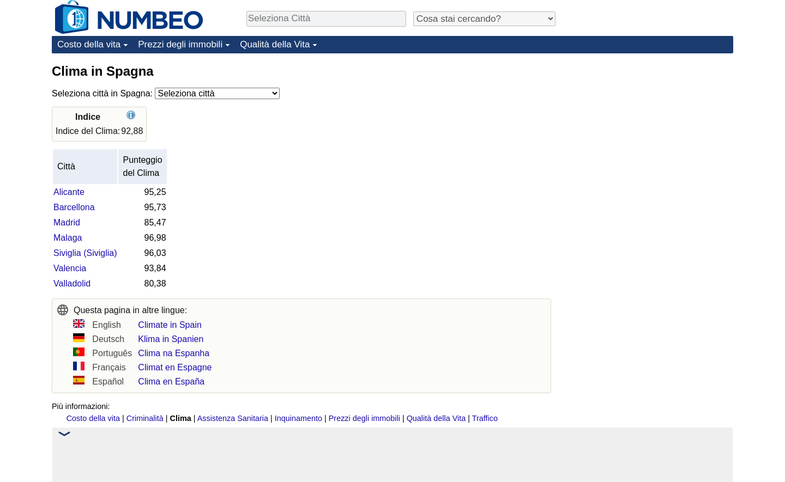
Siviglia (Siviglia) (85, 253)
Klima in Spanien (170, 339)
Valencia (69, 268)
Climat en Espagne (175, 367)
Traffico (485, 418)
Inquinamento (298, 418)
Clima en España (171, 381)
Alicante (68, 192)
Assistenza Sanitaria (232, 418)
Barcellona (74, 207)
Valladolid (71, 283)
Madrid (66, 222)
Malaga (67, 237)
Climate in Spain (170, 325)
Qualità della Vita (275, 44)
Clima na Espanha (173, 353)
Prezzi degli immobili (180, 44)
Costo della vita (88, 44)
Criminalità (145, 418)
